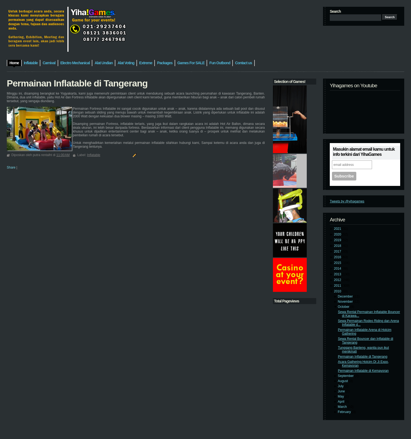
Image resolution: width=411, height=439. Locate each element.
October (344, 307)
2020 (338, 234)
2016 (338, 257)
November (346, 302)
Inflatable (93, 155)
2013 (338, 274)
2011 (338, 286)
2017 (338, 251)
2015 (338, 263)
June (342, 391)
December (346, 296)
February (345, 412)
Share (11, 167)
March (343, 407)
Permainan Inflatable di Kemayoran (363, 371)
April (341, 402)
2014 (338, 268)
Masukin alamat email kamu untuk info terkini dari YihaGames (364, 152)
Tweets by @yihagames (347, 201)
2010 (338, 291)
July (341, 386)
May (341, 396)
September (346, 376)
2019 (338, 240)
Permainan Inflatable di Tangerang (362, 357)
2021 (338, 229)
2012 (338, 280)
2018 (338, 246)
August (343, 381)
